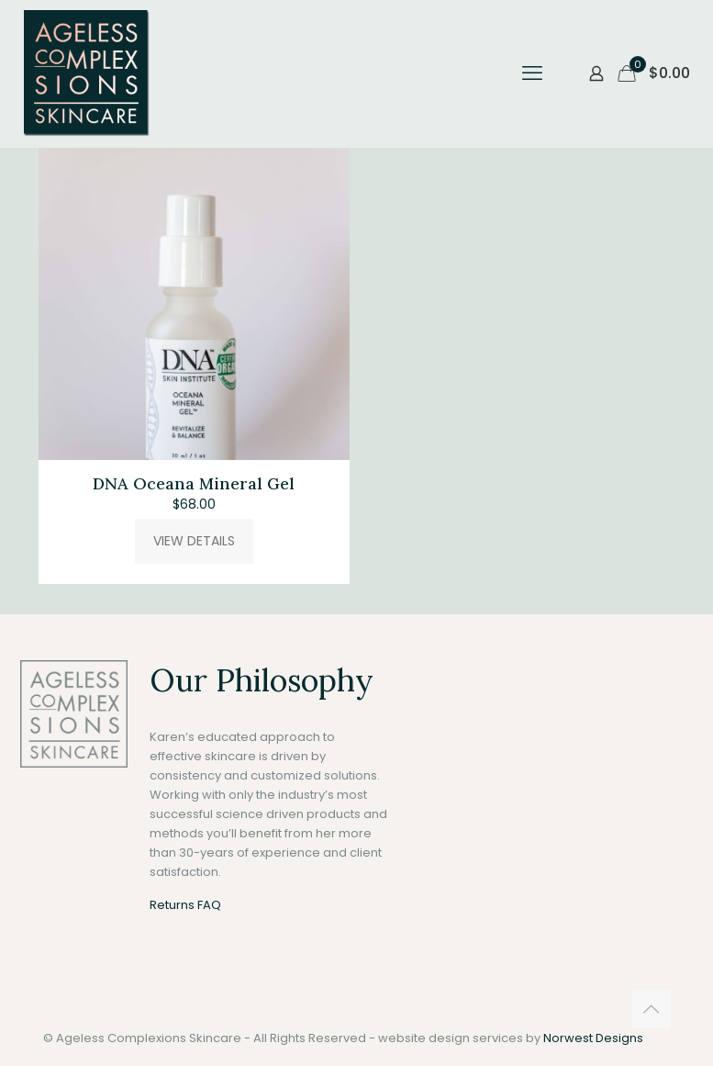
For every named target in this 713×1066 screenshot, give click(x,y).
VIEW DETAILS (194, 541)
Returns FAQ (185, 905)
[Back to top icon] (651, 1009)
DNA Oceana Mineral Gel (194, 483)
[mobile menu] (532, 73)
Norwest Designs (593, 1038)
